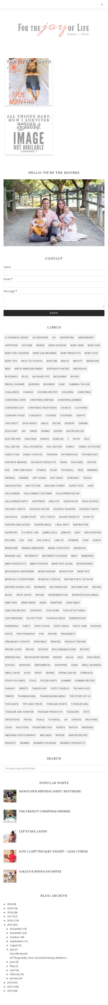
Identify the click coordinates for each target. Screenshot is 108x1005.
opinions (36, 610)
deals (44, 423)
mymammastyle (58, 594)
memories (88, 555)
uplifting (91, 719)
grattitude (32, 485)
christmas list (14, 407)
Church (66, 407)
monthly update (49, 579)
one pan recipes (15, 610)
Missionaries (85, 563)
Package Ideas (56, 618)
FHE (7, 470)
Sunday (10, 688)
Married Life (13, 555)
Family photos (33, 454)
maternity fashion (54, 555)
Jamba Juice (49, 532)
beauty (78, 360)
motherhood (58, 587)
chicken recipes (47, 392)
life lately (43, 540)
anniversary (86, 337)
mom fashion (46, 571)
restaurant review (37, 657)
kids (77, 532)
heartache (71, 501)
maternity (31, 555)
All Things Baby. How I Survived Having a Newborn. (28, 121)
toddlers (73, 711)
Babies (40, 345)
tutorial (54, 719)
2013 (10, 986)
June (13, 961)
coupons (66, 415)
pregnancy (68, 633)
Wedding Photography (20, 735)
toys (86, 711)
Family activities (89, 446)
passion (96, 626)
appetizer (11, 345)
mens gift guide (62, 563)
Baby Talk (91, 353)
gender (23, 477)
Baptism (52, 360)
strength (86, 672)
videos (60, 727)
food (53, 470)
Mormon (40, 587)
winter (60, 735)
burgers (34, 384)
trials (40, 719)
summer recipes (85, 680)
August (14, 945)
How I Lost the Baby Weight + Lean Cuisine (53, 851)
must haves (24, 594)
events (44, 438)
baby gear (77, 345)
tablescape (39, 688)
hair (91, 485)
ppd (41, 633)
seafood (24, 665)
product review (75, 641)
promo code (13, 649)
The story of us (80, 696)
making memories (33, 548)
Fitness (41, 470)
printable (40, 641)
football (67, 470)
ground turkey (55, 485)
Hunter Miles (42, 524)
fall (87, 438)
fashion (52, 454)
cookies (51, 415)
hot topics (47, 516)
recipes (84, 649)
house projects (69, 516)
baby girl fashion (17, 353)
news (43, 602)
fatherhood (69, 454)
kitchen (10, 540)
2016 (10, 920)
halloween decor (67, 493)
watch (73, 727)
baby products (71, 353)
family (70, 446)
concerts (35, 415)
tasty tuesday (60, 688)
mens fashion (39, 563)
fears (63, 462)
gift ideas (56, 477)
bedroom (93, 360)
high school (90, 501)
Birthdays (80, 368)
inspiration (80, 524)
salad (69, 657)
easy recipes (13, 438)
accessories (40, 337)
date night (29, 423)
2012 (10, 990)
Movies (96, 587)
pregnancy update (17, 641)
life (30, 540)
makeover (11, 548)
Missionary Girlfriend (19, 571)
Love (86, 540)
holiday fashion (64, 509)
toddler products (50, 711)
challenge (12, 392)
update (76, 719)
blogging (60, 376)
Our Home (52, 610)
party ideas (61, 626)
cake (62, 384)
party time (80, 626)
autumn (27, 345)
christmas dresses (42, 399)
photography (26, 633)
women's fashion (45, 742)
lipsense (73, 540)
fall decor (12, 446)
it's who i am (30, 532)
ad (54, 337)
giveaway (73, 477)
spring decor (67, 672)
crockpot (11, 423)
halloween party (16, 501)
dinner (83, 423)
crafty (80, 415)
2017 (10, 916)
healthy (54, 501)
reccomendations (64, 649)
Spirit (38, 672)
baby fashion (57, 345)
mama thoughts (59, 548)
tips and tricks (33, 704)
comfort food (15, 415)
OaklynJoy (73, 602)
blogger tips (41, 376)
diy (24, 431)
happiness (38, 501)
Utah (8, 727)
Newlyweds (28, 602)
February (15, 974)
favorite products (43, 462)
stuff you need (15, 680)
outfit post (34, 618)
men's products (15, 563)
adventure (67, 337)
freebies (92, 470)
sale (80, 657)
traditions (12, 719)
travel (28, 719)
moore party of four (79, 579)
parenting (12, 626)
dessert (70, 423)
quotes (43, 649)
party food (42, 626)
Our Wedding (14, 618)
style (32, 680)
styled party (48, 680)
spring (50, 672)
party (26, 626)
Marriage (80, 548)
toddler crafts (57, 704)
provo (30, 649)
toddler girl (79, 704)
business (49, 384)
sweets (23, 688)
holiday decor (39, 509)
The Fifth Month (28, 61)
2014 (10, 982)
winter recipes (78, 735)
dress (33, 431)
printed (56, 641)
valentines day (42, 727)
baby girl (94, 345)
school (10, 665)
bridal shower (15, 384)
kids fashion (92, 532)
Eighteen (30, 438)
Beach (65, 360)
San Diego (93, 657)
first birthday (23, 470)
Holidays (11, 516)
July (12, 949)
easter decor (75, 431)
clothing (81, 407)
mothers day (79, 587)
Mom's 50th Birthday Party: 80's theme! (50, 791)
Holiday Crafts (15, 509)
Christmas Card (15, 399)
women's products (72, 742)
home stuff (28, 516)
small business (91, 665)
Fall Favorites (33, 446)
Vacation (22, 727)
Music (9, 594)
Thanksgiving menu (53, 696)
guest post (76, 485)
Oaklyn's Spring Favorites (40, 871)
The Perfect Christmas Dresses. (45, 811)
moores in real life (17, 587)
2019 (10, 908)
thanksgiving (27, 696)
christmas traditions (42, 407)
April (13, 970)
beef (8, 368)
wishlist (10, 742)
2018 (10, 912)
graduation (13, 485)
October (15, 937)
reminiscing (12, 657)
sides (74, 665)
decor (57, 423)
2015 (10, 924)
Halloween (12, 493)
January (14, 978)
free (80, 470)
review (57, 657)
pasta (9, 633)
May (12, 966)
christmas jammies (69, 399)
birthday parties (58, 368)
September (17, 941)
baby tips (11, 360)
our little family (74, 610)
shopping (61, 665)
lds (21, 540)
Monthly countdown (19, 579)
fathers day (90, 454)
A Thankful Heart (17, 337)
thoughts (12, 704)
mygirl (40, 594)
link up (59, 540)
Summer (66, 680)
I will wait (62, 524)
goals (87, 477)
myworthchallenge (85, 594)
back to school (32, 360)
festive (91, 462)
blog (25, 376)
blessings (11, 376)
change (28, 392)
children (68, 392)
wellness (46, 735)
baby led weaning (44, 353)
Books (75, 376)
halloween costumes (38, 493)
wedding (87, 727)
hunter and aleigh (17, 524)
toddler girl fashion (19, 711)
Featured (77, 462)
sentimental (43, 665)
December (16, 928)
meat (74, 555)
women (24, 742)
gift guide (39, 477)
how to (88, 516)
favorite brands (16, 462)
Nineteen (56, 602)
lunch (97, 540)
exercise (58, 438)
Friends (10, 477)
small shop (12, 672)
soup (27, 672)
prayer (52, 633)
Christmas (84, 392)
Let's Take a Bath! (33, 831)
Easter (58, 431)
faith (76, 438)
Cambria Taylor (79, 384)
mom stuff (66, 571)
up (66, 719)
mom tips (83, 571)
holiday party (89, 509)
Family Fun (12, 454)
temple (9, 696)
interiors (11, 532)
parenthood (77, 618)
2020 (10, 904)
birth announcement (29, 368)
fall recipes (54, 446)
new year (11, 602)
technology (82, 688)
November (16, 932)
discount (11, 431)
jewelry (66, 532)
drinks (45, 431)
